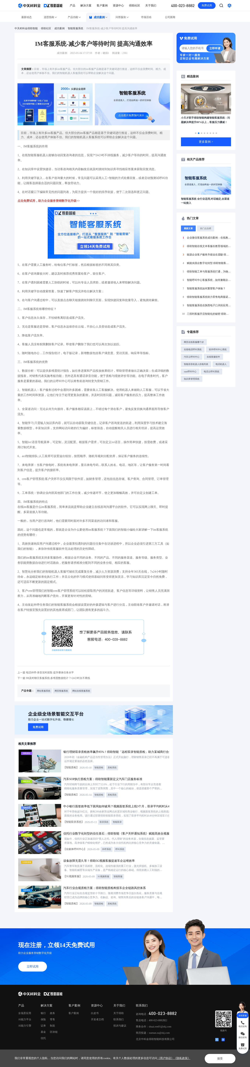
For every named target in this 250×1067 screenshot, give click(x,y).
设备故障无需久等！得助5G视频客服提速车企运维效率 (99, 860)
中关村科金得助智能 (26, 28)
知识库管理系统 (191, 379)
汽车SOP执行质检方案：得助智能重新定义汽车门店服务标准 (102, 779)
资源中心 (118, 5)
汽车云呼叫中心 (191, 357)
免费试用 (207, 5)
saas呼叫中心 (190, 371)
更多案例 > (206, 141)
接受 (218, 1058)
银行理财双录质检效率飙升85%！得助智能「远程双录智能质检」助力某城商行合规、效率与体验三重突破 (132, 751)
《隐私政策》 (182, 1058)
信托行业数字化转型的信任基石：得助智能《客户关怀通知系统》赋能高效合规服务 (117, 833)
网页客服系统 (61, 691)
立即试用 (32, 966)
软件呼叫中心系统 (218, 349)
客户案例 (102, 5)
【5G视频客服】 (72, 876)
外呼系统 (106, 849)
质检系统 (112, 767)
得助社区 (134, 5)
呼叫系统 (119, 849)
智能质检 (98, 767)
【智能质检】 (71, 767)
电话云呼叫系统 (211, 371)
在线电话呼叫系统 (193, 349)
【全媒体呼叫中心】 (75, 849)
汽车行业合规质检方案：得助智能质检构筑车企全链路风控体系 (104, 888)
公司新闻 (170, 17)
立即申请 (214, 48)
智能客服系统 (75, 28)
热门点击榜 (205, 228)
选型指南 (50, 17)
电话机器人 (221, 364)
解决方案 (85, 5)
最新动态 (26, 17)
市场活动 (146, 17)
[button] (195, 133)
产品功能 (74, 17)
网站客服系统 (43, 691)
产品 (72, 5)
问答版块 (122, 17)
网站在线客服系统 (81, 691)
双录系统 (104, 822)
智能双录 (117, 822)
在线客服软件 (213, 357)
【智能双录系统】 (73, 822)
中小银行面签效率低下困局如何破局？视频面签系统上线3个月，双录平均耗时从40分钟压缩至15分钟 (128, 806)
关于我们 (150, 5)
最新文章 (188, 228)
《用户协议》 (165, 1058)
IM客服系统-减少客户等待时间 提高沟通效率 (111, 28)
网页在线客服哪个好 (194, 342)
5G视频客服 (103, 876)
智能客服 (118, 876)
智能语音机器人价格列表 (196, 364)
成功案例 (98, 17)
